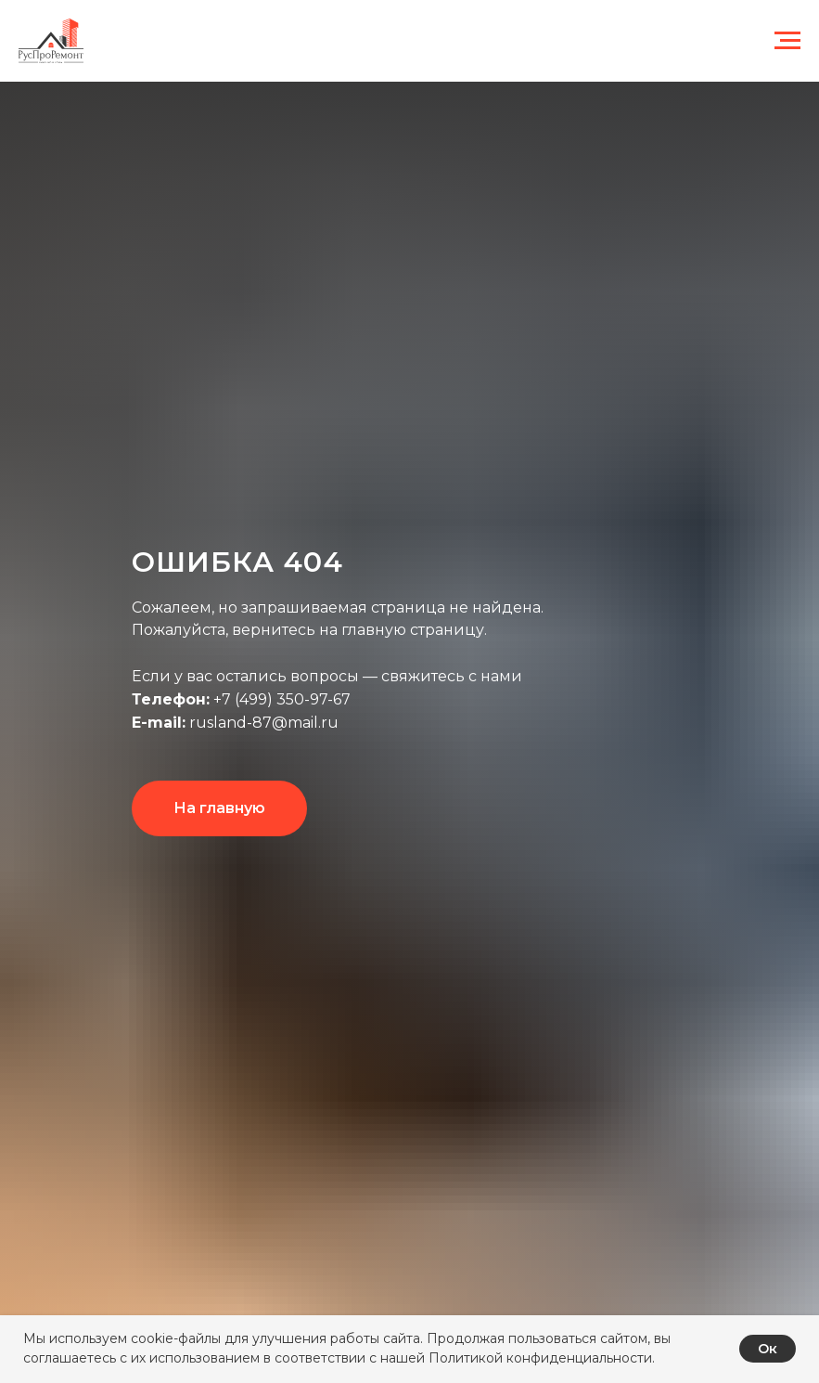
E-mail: (159, 722)
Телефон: (171, 699)
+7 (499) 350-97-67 (280, 699)
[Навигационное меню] (787, 41)
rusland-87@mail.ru (262, 722)
